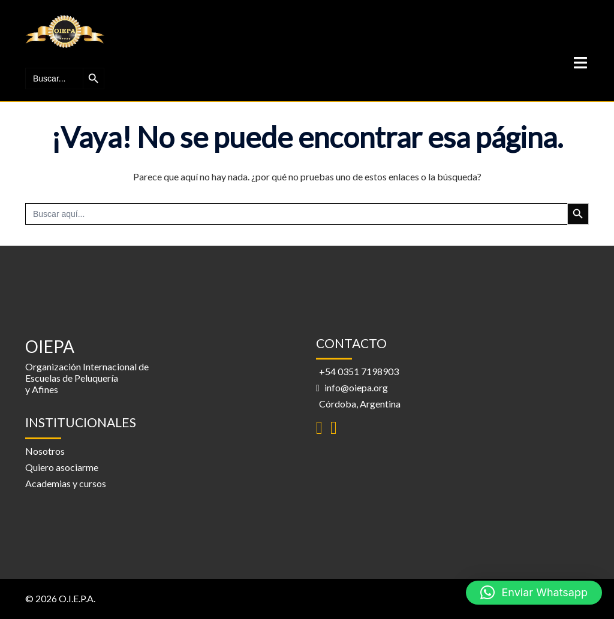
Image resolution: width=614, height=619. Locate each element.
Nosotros (45, 451)
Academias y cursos (65, 483)
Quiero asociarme (61, 467)
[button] (534, 593)
